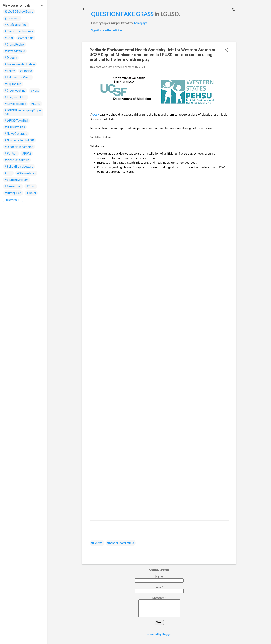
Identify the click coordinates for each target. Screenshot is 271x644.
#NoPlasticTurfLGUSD (19, 140)
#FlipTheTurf (13, 84)
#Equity (10, 71)
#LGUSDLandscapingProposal (23, 112)
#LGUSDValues (15, 127)
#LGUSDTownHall (16, 120)
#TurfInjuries (13, 193)
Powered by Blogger (159, 634)
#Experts (96, 543)
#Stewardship (26, 173)
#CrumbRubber (15, 44)
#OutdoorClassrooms (19, 147)
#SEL (8, 173)
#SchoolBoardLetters (120, 543)
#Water (31, 193)
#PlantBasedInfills (17, 160)
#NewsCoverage (16, 133)
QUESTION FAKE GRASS (122, 14)
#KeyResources (15, 104)
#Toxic (30, 186)
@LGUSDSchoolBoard (19, 11)
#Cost (9, 38)
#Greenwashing (15, 90)
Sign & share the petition (106, 30)
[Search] (233, 10)
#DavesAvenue (15, 51)
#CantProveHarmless (19, 31)
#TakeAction (13, 186)
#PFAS (26, 153)
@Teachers (12, 18)
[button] (226, 50)
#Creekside (25, 38)
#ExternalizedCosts (18, 77)
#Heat (34, 90)
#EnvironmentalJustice (20, 64)
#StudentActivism (16, 180)
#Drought (11, 57)
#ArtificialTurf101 (16, 25)
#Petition (11, 153)
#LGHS (35, 104)
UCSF (95, 114)
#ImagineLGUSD (16, 97)
